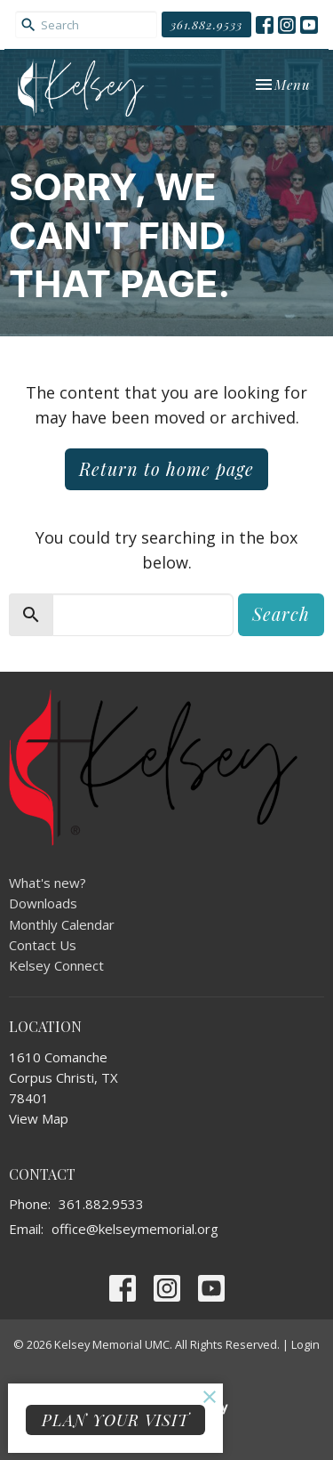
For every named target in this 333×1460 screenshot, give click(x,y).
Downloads (43, 903)
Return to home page (166, 468)
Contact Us (42, 945)
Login (305, 1344)
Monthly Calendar (62, 924)
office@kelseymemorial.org (135, 1229)
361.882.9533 (206, 24)
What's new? (47, 882)
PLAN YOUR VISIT (115, 1420)
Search (281, 613)
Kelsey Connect (56, 965)
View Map (38, 1118)
